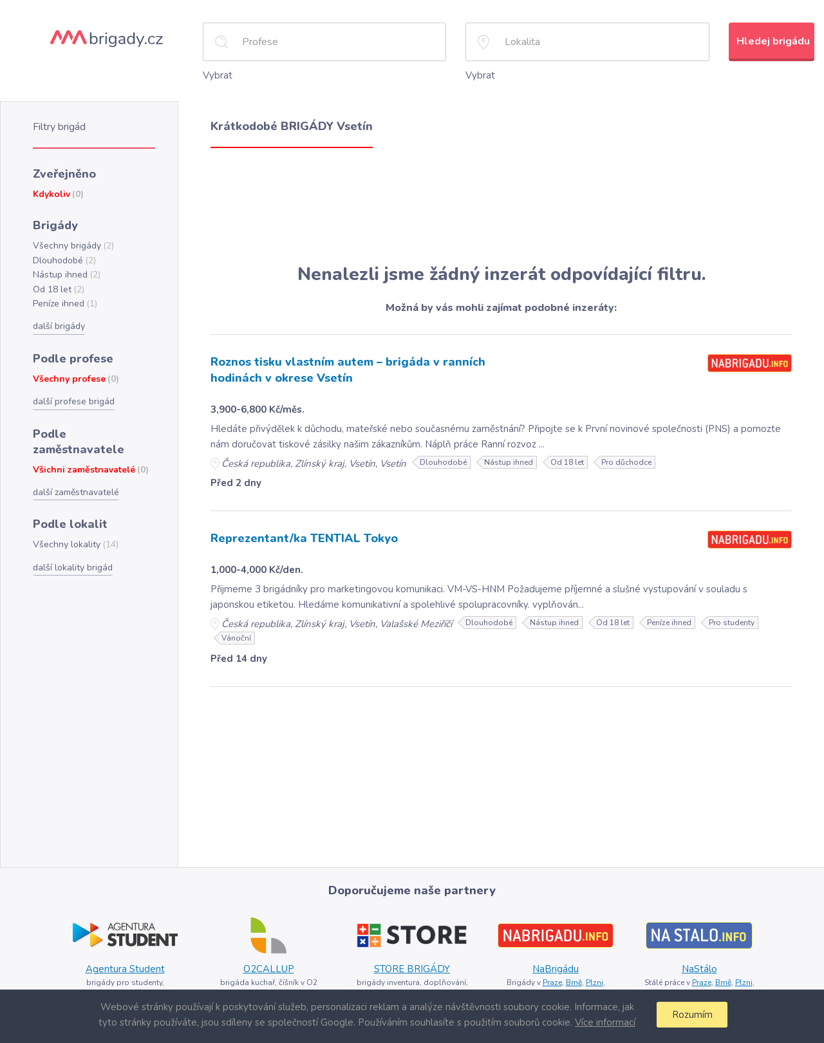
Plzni (594, 979)
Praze (551, 979)
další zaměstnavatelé (75, 467)
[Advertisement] (501, 205)
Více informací (603, 1022)
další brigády (58, 320)
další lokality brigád (71, 540)
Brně (573, 979)
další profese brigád (72, 393)
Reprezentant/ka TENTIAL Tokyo (299, 535)
